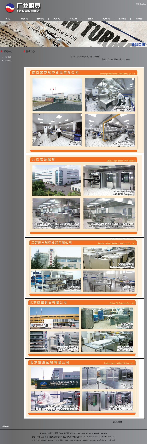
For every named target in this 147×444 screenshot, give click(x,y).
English (143, 4)
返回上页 (117, 422)
